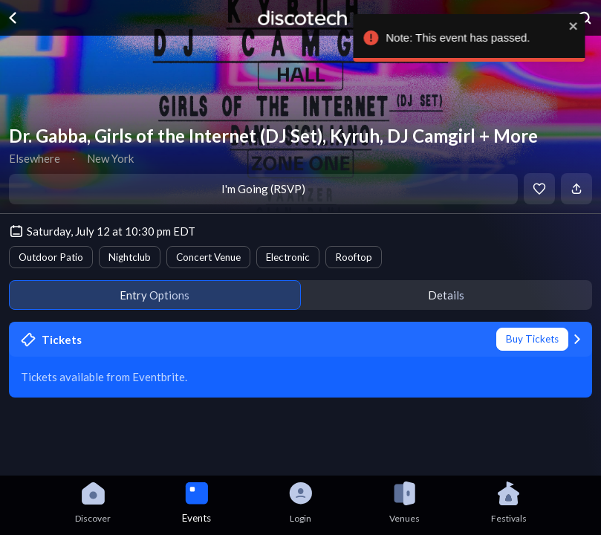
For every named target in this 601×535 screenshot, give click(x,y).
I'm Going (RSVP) (263, 188)
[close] (576, 26)
